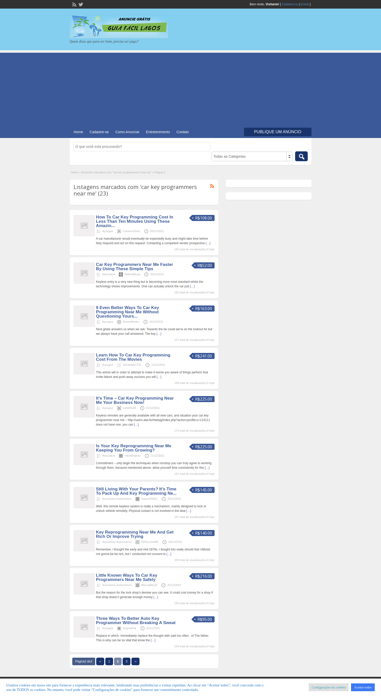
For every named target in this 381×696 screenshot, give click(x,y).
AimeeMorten (131, 321)
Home (78, 132)
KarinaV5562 (149, 498)
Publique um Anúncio (277, 132)
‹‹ (100, 661)
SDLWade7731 (132, 364)
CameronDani (131, 231)
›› (135, 661)
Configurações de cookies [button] (328, 687)
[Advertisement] (191, 88)
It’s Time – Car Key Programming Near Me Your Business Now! (135, 400)
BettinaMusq (132, 274)
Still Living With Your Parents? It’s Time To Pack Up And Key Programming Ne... (136, 491)
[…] (208, 243)
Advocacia (108, 274)
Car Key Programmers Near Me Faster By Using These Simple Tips (134, 266)
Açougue (107, 231)
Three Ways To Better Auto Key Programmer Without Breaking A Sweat (136, 620)
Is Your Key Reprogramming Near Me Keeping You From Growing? (133, 448)
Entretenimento (158, 132)
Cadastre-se (290, 4)
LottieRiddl (129, 407)
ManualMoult (149, 585)
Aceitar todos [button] (363, 687)
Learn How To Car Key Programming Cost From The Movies (133, 357)
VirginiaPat (129, 628)
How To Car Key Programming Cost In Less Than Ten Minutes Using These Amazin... (134, 221)
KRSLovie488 (149, 541)
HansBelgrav (133, 455)
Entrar (305, 4)
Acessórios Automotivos (117, 498)
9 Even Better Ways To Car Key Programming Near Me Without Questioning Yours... (127, 312)
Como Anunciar (127, 132)
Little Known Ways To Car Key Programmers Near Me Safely (126, 577)
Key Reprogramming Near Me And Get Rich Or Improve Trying (135, 534)
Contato (183, 132)
